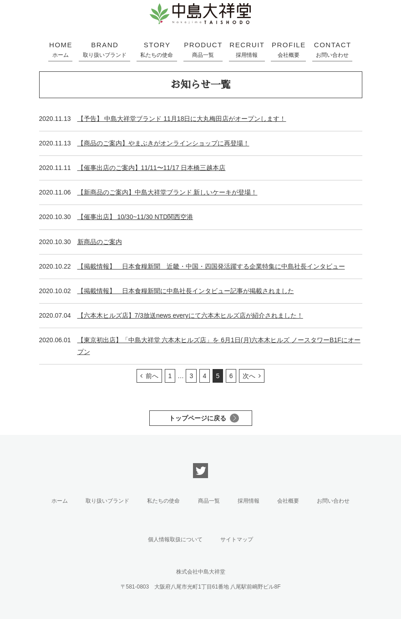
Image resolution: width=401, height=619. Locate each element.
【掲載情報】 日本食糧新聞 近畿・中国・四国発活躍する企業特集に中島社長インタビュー (211, 266)
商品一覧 (209, 501)
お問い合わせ (333, 501)
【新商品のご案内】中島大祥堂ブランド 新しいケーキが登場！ (167, 192)
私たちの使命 (163, 501)
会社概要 (288, 501)
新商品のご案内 (99, 241)
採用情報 (248, 501)
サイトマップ (236, 539)
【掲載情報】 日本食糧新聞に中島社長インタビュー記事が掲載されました (185, 291)
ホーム (59, 501)
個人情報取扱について (175, 539)
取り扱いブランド (107, 501)
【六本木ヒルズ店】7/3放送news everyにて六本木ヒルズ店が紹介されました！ (190, 315)
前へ (152, 375)
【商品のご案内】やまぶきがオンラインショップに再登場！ (163, 143)
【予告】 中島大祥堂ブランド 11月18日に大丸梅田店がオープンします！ (181, 118)
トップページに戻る (197, 418)
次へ (249, 375)
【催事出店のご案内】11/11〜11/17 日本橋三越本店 (151, 167)
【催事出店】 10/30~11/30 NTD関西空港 (135, 216)
